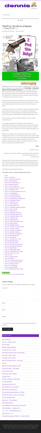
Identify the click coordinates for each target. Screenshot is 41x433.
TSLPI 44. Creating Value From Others (14, 251)
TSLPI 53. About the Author (11, 267)
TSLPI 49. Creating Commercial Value (14, 260)
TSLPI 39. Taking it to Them (11, 242)
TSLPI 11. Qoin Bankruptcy (11, 193)
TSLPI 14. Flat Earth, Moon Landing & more (15, 198)
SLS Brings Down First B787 (9, 358)
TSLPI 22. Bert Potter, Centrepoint (13, 212)
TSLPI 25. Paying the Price (11, 218)
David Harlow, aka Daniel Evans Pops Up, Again (13, 352)
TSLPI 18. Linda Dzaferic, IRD (12, 205)
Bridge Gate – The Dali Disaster (9, 400)
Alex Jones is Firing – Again (8, 355)
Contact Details (34, 426)
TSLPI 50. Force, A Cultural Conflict (13, 262)
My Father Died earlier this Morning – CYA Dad (13, 392)
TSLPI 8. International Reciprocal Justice (14, 188)
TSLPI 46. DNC (8, 255)
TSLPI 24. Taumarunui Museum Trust (13, 216)
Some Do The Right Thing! (8, 397)
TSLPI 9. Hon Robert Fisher (11, 189)
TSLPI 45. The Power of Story (12, 253)
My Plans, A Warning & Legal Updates (11, 379)
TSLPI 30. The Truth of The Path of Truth (14, 226)
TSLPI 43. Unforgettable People (12, 249)
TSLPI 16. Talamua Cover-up (11, 202)
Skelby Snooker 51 (6, 339)
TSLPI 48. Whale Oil (9, 258)
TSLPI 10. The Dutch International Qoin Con (15, 191)
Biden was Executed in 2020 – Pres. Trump (12, 360)
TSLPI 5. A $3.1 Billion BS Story (12, 182)
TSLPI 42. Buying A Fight (11, 248)
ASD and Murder (6, 344)
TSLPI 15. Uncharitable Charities (12, 200)
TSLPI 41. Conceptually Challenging (13, 246)
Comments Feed (24, 428)
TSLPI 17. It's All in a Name (11, 203)
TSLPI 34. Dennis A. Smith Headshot (13, 233)
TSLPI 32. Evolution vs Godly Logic (13, 230)
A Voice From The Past (7, 371)
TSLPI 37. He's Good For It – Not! (13, 239)
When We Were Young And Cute (9, 389)
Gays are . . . (5, 363)
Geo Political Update (7, 381)
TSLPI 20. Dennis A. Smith (11, 209)
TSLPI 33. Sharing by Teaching (12, 232)
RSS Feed (18, 428)
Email (3, 309)
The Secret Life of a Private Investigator (15, 274)
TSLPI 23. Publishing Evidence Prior (13, 214)
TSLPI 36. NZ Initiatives (10, 237)
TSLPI (6, 175)
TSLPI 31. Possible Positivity (12, 228)
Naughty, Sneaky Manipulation (9, 347)
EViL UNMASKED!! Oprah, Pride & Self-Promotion (14, 405)
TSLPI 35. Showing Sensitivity (12, 235)
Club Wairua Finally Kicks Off (9, 384)
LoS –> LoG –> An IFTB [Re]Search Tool (11, 410)
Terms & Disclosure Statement (23, 426)
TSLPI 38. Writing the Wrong (11, 240)
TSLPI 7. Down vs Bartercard (12, 186)
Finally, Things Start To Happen (9, 373)
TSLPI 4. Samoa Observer (11, 181)
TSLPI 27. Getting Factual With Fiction (14, 221)
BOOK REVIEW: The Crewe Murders (10, 387)
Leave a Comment (20, 31)
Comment (5, 288)
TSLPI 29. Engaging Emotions (12, 225)
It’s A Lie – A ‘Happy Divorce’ (9, 342)
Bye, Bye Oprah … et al (7, 413)
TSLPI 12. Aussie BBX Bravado (12, 195)
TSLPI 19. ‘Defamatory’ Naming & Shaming (15, 207)
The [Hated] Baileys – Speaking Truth (11, 408)
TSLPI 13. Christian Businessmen (13, 196)
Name (4, 303)
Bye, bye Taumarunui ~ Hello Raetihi (10, 368)
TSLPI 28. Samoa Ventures (11, 223)
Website (4, 316)
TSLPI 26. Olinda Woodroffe (11, 219)
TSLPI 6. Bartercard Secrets (11, 184)
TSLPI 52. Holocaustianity (11, 265)
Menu (21, 20)
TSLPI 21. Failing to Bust (11, 211)
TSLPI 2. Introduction (10, 177)
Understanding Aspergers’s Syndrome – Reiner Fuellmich (15, 416)
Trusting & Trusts (6, 376)
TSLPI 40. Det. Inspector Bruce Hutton (14, 244)
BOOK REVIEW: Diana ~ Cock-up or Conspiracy (13, 395)
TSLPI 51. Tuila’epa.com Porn (12, 263)
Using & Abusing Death (7, 403)
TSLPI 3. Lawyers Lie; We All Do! (13, 179)
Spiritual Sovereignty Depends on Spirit (11, 366)
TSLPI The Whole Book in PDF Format (14, 269)
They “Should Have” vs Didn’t (9, 350)
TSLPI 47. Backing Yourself (11, 256)
